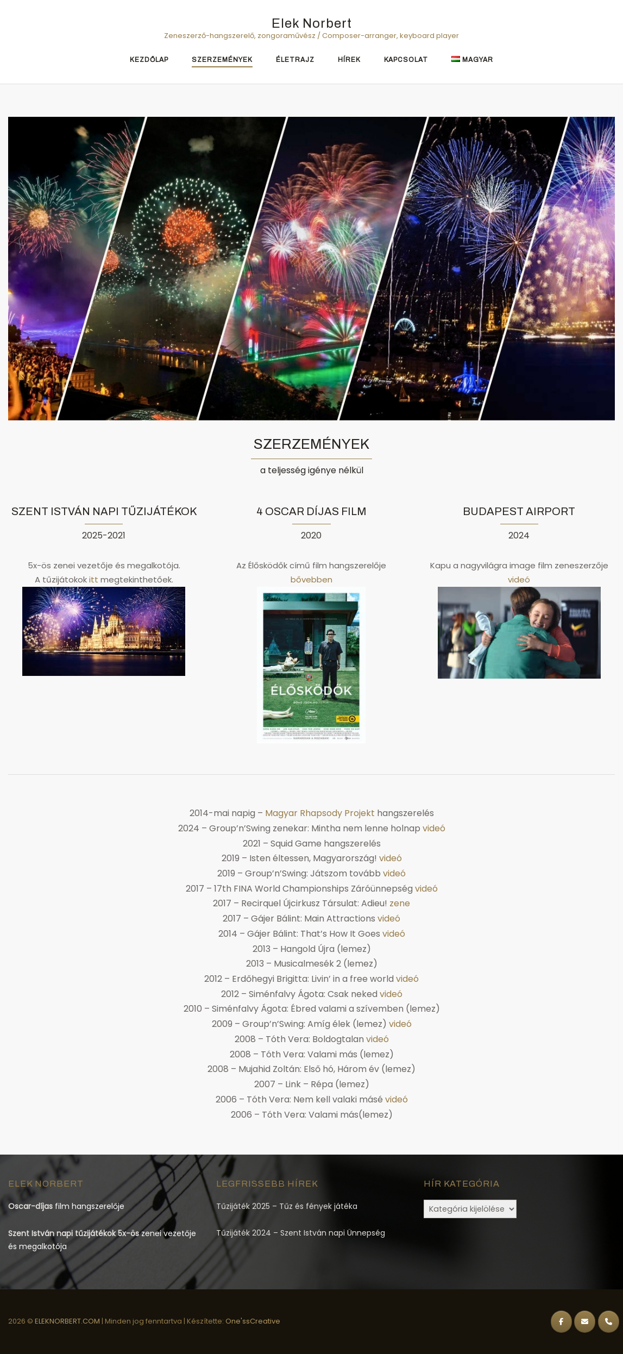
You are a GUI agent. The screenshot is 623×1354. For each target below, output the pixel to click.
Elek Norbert (312, 23)
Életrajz (295, 60)
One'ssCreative (252, 1321)
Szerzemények (222, 60)
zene (399, 903)
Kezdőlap (149, 60)
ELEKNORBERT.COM (68, 1321)
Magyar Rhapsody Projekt (320, 813)
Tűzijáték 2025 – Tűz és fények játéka (286, 1206)
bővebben (311, 579)
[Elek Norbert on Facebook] (561, 1322)
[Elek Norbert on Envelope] (584, 1322)
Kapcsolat (406, 60)
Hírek (349, 60)
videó (519, 579)
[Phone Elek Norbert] (608, 1322)
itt (93, 579)
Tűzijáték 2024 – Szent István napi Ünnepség (300, 1232)
